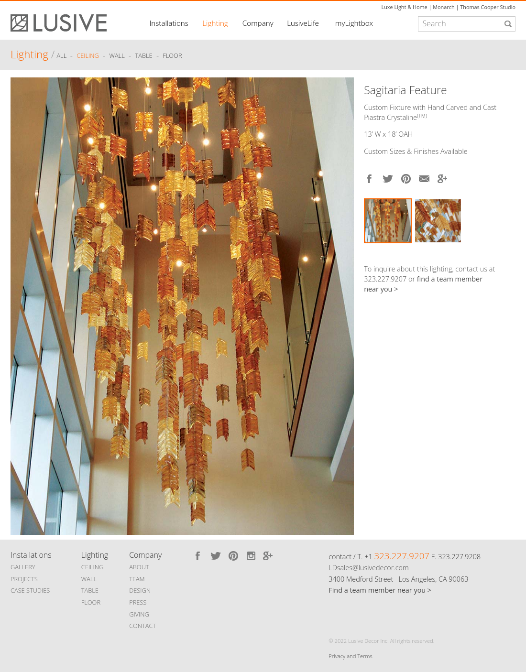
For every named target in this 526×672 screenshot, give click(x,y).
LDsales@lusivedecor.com (368, 567)
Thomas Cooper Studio (487, 7)
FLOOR (90, 602)
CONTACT (142, 625)
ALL (62, 56)
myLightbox (354, 23)
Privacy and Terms (350, 656)
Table (144, 56)
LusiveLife (303, 23)
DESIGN (140, 590)
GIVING (139, 614)
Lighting (215, 23)
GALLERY (23, 567)
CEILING (92, 567)
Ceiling (88, 56)
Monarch (443, 7)
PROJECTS (24, 578)
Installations (168, 23)
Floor (172, 56)
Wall (116, 56)
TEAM (137, 578)
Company (258, 23)
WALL (89, 578)
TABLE (90, 590)
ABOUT (139, 567)
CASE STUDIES (30, 590)
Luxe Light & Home (404, 7)
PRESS (137, 602)
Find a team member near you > (380, 590)
